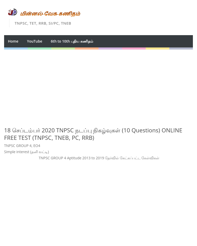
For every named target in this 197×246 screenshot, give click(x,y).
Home (13, 41)
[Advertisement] (98, 85)
